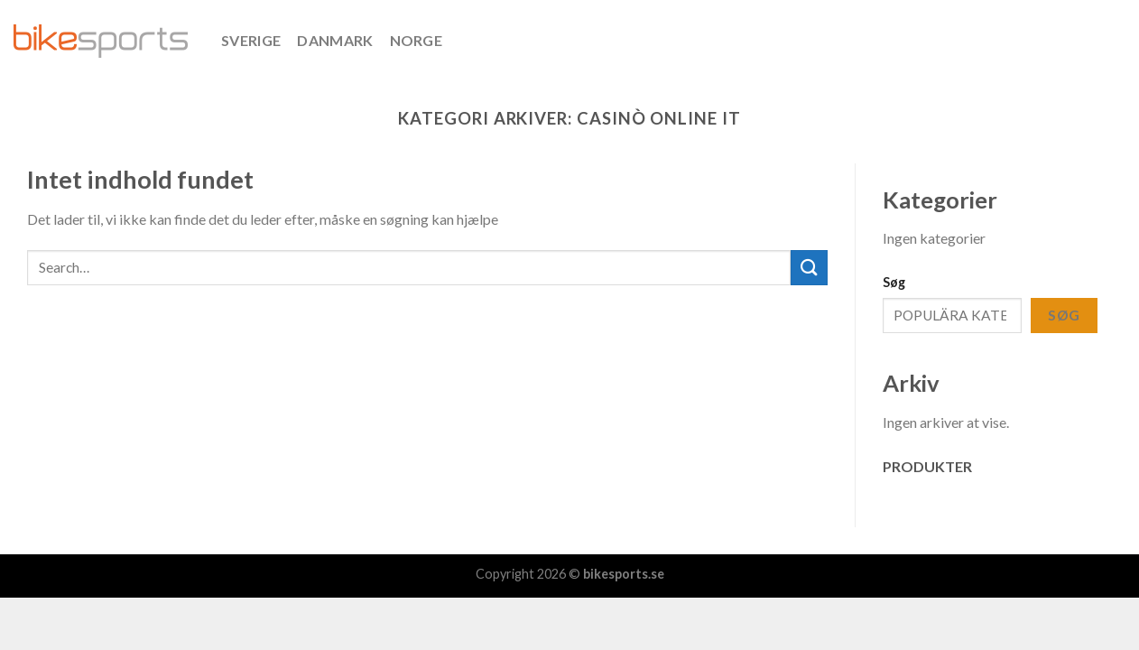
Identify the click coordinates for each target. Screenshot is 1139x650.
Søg (894, 282)
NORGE (416, 40)
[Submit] (809, 267)
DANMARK (335, 40)
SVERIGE (251, 40)
